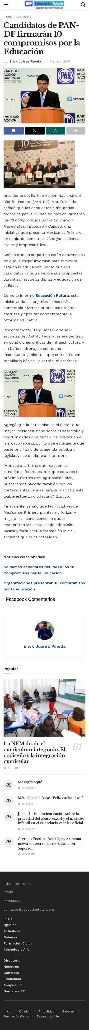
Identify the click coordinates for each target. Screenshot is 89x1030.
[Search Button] (83, 4)
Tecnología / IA (16, 949)
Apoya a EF (13, 985)
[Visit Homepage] (44, 4)
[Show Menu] (6, 4)
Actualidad (23, 16)
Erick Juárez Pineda (25, 61)
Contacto (11, 973)
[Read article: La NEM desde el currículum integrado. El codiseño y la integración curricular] (44, 708)
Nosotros (11, 966)
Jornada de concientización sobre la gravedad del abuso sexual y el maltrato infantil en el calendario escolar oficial (51, 818)
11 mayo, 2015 (60, 61)
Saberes (11, 937)
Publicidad (12, 979)
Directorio (12, 960)
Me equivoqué (30, 782)
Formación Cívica (18, 943)
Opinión (10, 925)
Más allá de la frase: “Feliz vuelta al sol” (50, 798)
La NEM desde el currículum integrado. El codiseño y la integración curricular (34, 752)
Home (8, 16)
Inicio (8, 919)
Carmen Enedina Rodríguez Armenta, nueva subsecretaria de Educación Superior (50, 843)
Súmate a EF (14, 991)
